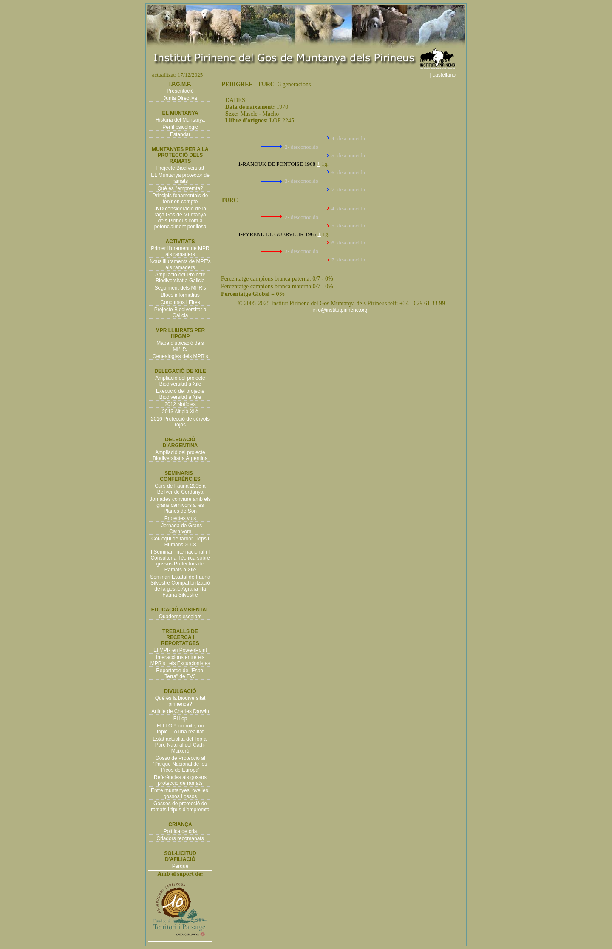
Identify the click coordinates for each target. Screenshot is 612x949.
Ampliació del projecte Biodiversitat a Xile (180, 381)
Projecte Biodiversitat (180, 168)
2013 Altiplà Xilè (180, 412)
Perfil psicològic (180, 127)
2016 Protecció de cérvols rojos (180, 422)
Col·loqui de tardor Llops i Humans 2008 (180, 542)
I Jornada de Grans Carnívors (180, 528)
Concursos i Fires (180, 302)
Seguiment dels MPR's (180, 288)
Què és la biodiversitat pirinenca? (180, 701)
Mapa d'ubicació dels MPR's (180, 346)
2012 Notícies (180, 404)
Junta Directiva (180, 98)
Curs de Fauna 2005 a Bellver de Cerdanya (180, 489)
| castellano (447, 75)
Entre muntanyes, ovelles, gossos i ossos (180, 793)
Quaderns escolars (180, 616)
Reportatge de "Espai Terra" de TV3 (180, 673)
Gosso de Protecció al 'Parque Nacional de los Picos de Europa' (180, 764)
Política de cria (180, 831)
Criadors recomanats (180, 838)
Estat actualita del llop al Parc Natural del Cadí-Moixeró (180, 745)
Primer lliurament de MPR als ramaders (180, 251)
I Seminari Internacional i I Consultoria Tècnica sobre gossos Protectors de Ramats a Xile (180, 561)
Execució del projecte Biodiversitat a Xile (180, 394)
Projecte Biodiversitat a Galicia (180, 312)
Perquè (180, 866)
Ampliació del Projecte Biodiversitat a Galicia (180, 278)
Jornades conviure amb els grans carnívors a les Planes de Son (180, 505)
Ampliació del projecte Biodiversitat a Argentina (180, 455)
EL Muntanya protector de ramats (180, 178)
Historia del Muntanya (180, 120)
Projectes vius (180, 518)
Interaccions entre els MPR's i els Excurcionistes (180, 660)
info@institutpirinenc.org (340, 310)
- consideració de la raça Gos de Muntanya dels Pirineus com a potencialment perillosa (180, 218)
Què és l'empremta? (180, 188)
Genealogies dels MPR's (180, 356)
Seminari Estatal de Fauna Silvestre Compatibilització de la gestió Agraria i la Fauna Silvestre (180, 586)
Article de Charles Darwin (180, 711)
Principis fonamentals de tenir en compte (180, 199)
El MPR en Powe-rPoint (180, 650)
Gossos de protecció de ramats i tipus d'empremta (180, 807)
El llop (180, 719)
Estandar (180, 134)
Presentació (180, 91)
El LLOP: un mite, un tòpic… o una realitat (180, 729)
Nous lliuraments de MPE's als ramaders (180, 264)
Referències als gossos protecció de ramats (180, 780)
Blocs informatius (180, 295)
